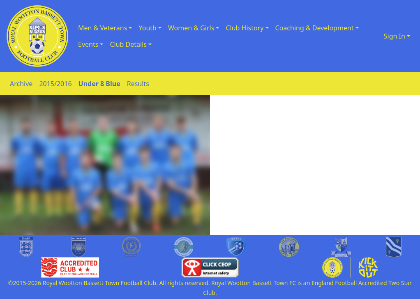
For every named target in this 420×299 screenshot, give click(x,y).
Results (138, 83)
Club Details (128, 44)
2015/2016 (55, 83)
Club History (244, 27)
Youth (147, 27)
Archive (21, 83)
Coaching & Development (314, 27)
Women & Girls (191, 27)
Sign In (394, 36)
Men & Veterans (102, 27)
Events (88, 44)
